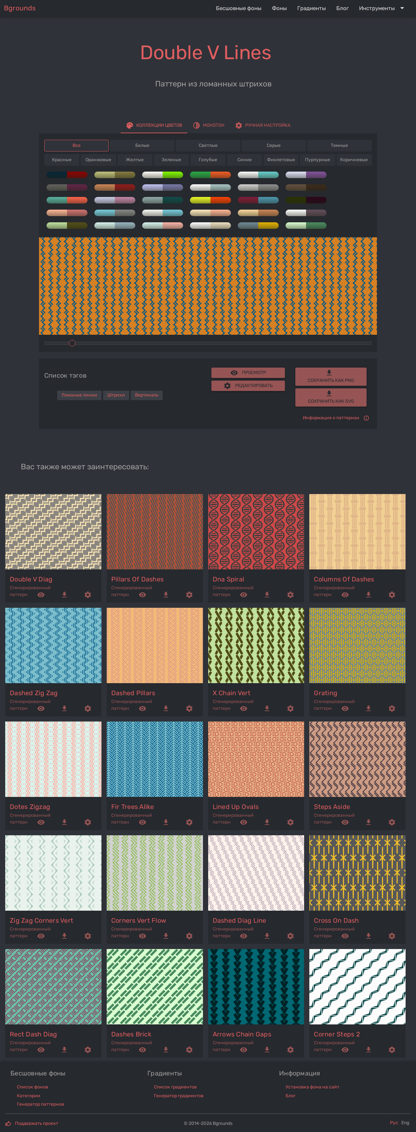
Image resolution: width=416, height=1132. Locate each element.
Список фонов (32, 1087)
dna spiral (229, 579)
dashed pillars (133, 693)
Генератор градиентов (179, 1096)
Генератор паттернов (40, 1104)
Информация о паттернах (331, 418)
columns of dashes (344, 579)
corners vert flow (138, 920)
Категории (28, 1096)
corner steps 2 (337, 1034)
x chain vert (232, 693)
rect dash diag (33, 1034)
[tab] (154, 125)
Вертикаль (146, 395)
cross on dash (336, 920)
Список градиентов (175, 1087)
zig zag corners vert (41, 920)
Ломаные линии (79, 395)
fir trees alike (132, 807)
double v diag (31, 579)
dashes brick (131, 1034)
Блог (291, 1096)
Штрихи (116, 395)
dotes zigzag (30, 807)
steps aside (332, 807)
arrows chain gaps (242, 1034)
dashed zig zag (34, 693)
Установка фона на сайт (312, 1087)
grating (325, 693)
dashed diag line (239, 920)
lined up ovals (236, 807)
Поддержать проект (36, 1123)
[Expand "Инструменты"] (383, 8)
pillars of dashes (137, 579)
